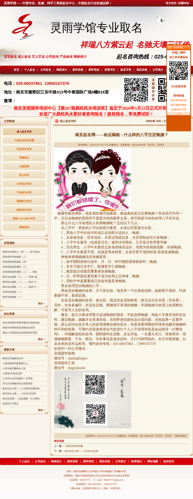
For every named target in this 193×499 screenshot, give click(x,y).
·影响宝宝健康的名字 (12, 358)
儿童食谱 (24, 166)
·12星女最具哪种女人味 (14, 368)
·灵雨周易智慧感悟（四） (15, 262)
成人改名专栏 (24, 131)
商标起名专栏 (24, 209)
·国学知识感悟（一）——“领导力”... (20, 287)
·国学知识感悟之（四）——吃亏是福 (21, 251)
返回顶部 (180, 436)
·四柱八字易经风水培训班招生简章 (19, 332)
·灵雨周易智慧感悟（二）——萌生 (19, 272)
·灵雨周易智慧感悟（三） (15, 267)
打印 (151, 144)
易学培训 (93, 69)
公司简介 (157, 69)
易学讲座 (77, 69)
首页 (16, 69)
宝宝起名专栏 (24, 149)
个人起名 (29, 69)
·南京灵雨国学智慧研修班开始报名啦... (21, 322)
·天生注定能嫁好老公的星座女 (17, 383)
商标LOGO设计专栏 (24, 218)
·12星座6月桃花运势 (12, 373)
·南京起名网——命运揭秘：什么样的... (21, 398)
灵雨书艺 (109, 69)
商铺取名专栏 (24, 201)
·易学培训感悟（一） (12, 297)
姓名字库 (125, 69)
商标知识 (24, 227)
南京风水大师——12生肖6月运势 (81, 451)
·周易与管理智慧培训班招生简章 (18, 327)
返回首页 (168, 461)
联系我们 (136, 461)
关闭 (160, 144)
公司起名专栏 (24, 183)
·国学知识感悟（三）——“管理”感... (20, 277)
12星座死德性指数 (74, 446)
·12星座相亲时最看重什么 (15, 363)
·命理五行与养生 (10, 403)
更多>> (41, 303)
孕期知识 (24, 157)
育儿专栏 (24, 175)
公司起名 (45, 69)
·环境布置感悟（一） (12, 292)
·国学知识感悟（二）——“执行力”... (20, 282)
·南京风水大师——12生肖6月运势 (19, 393)
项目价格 (141, 69)
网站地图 (152, 461)
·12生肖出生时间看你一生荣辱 (17, 378)
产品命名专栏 (24, 192)
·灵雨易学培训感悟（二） (15, 256)
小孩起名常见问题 (24, 140)
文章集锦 (125, 144)
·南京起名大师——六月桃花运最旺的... (21, 388)
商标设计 (61, 69)
